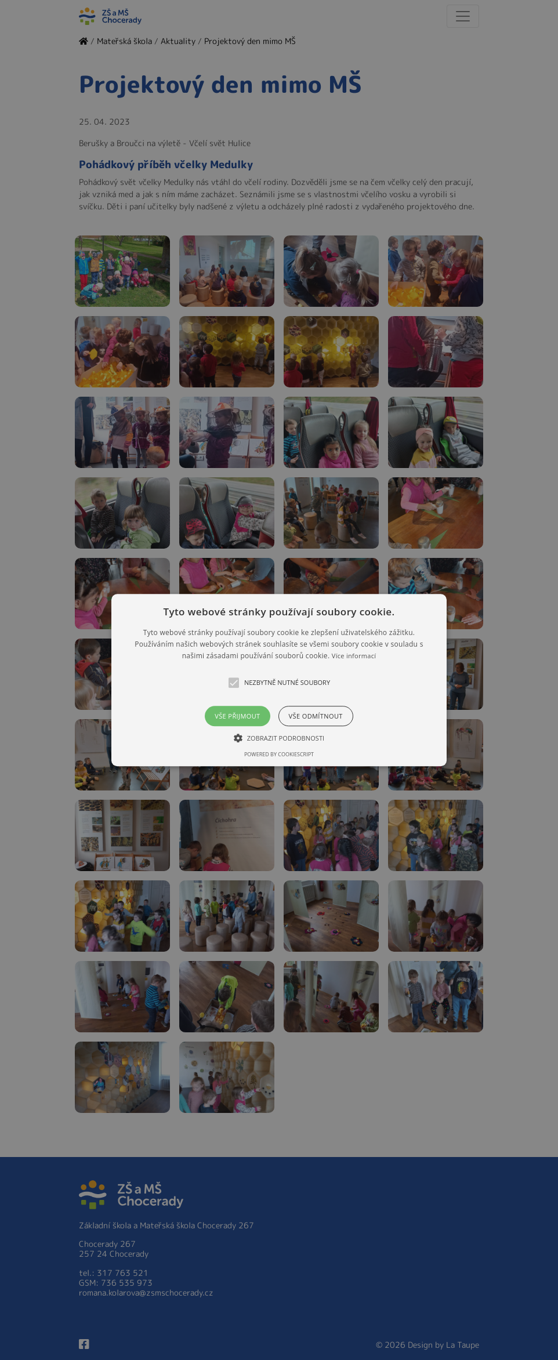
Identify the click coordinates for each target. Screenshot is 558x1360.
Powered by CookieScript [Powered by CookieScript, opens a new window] (279, 754)
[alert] (279, 680)
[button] (278, 680)
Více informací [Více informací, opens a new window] (354, 656)
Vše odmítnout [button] (316, 716)
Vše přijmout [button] (237, 716)
